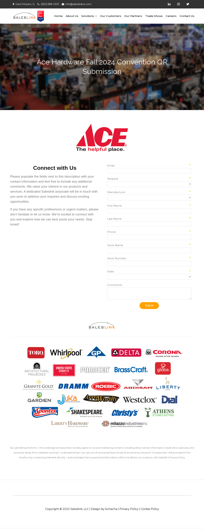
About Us (72, 16)
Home (58, 16)
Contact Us (187, 16)
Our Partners (133, 16)
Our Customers (110, 16)
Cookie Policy (150, 509)
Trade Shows (154, 16)
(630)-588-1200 (50, 4)
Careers (171, 16)
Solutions (87, 16)
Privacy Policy (128, 509)
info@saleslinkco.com (78, 4)
